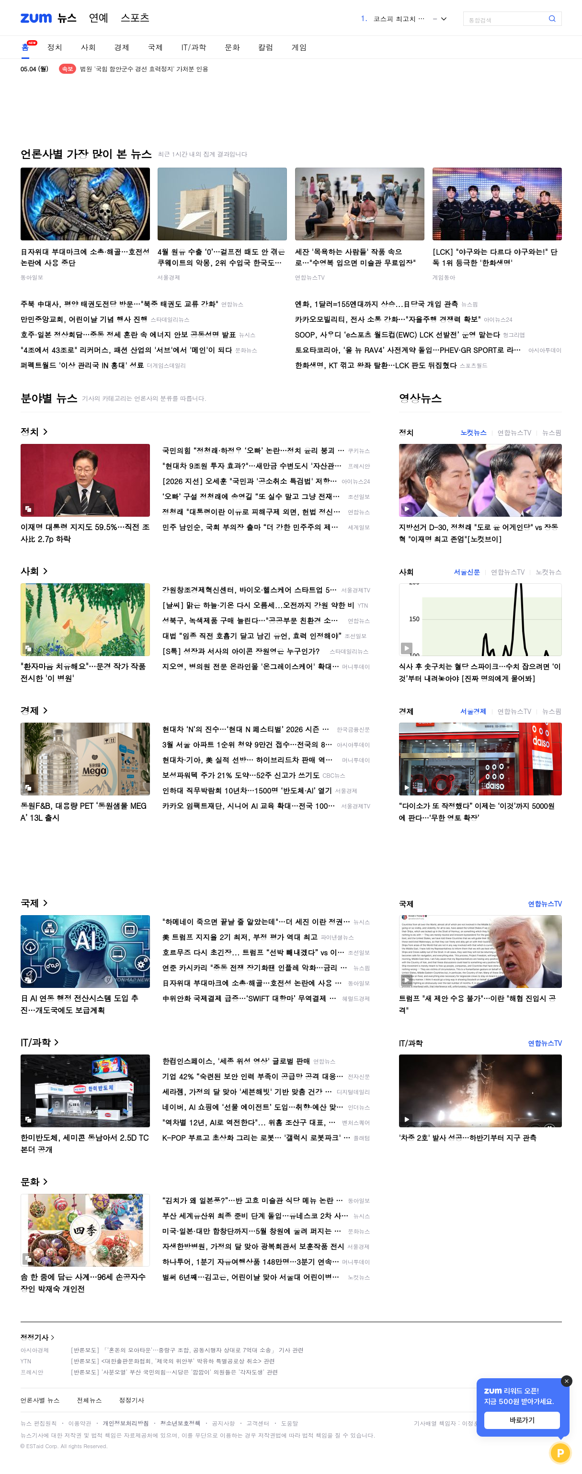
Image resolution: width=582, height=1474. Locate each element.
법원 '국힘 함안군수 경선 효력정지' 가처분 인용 (144, 68)
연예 (98, 18)
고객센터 (258, 1423)
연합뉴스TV (310, 277)
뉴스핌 (552, 432)
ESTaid (35, 1446)
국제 (155, 47)
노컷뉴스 (473, 432)
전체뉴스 (89, 1400)
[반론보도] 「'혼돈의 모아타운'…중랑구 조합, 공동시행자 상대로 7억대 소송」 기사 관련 (187, 1350)
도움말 (289, 1423)
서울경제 (169, 277)
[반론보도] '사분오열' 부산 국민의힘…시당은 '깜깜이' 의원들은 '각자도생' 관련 (174, 1372)
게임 (299, 47)
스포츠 (135, 18)
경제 (122, 47)
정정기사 (34, 1337)
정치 (55, 47)
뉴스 (67, 18)
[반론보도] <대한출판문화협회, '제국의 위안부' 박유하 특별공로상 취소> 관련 (173, 1361)
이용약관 (79, 1423)
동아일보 (32, 277)
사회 (88, 47)
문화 (232, 47)
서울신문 (467, 572)
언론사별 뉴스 (40, 1400)
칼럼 (266, 47)
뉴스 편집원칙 (39, 1423)
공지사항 (223, 1423)
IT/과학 (194, 47)
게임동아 (444, 277)
